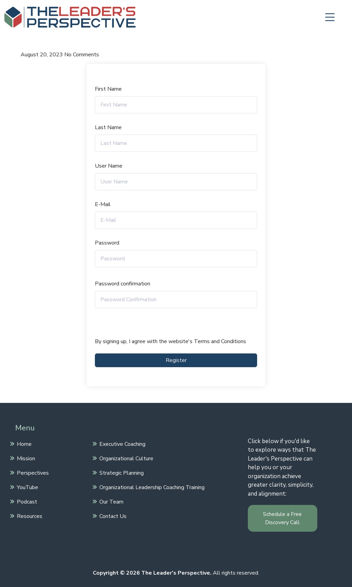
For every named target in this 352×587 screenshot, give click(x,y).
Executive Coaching (121, 443)
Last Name (108, 127)
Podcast (26, 501)
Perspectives (32, 472)
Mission (25, 458)
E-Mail (103, 204)
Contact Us (112, 515)
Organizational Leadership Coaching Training (151, 486)
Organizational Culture (125, 458)
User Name (108, 166)
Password (107, 243)
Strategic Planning (121, 472)
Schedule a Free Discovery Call (282, 518)
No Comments (81, 54)
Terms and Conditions (220, 341)
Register (176, 360)
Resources (28, 515)
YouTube (26, 486)
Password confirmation (122, 283)
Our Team (110, 501)
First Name (108, 89)
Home (23, 443)
